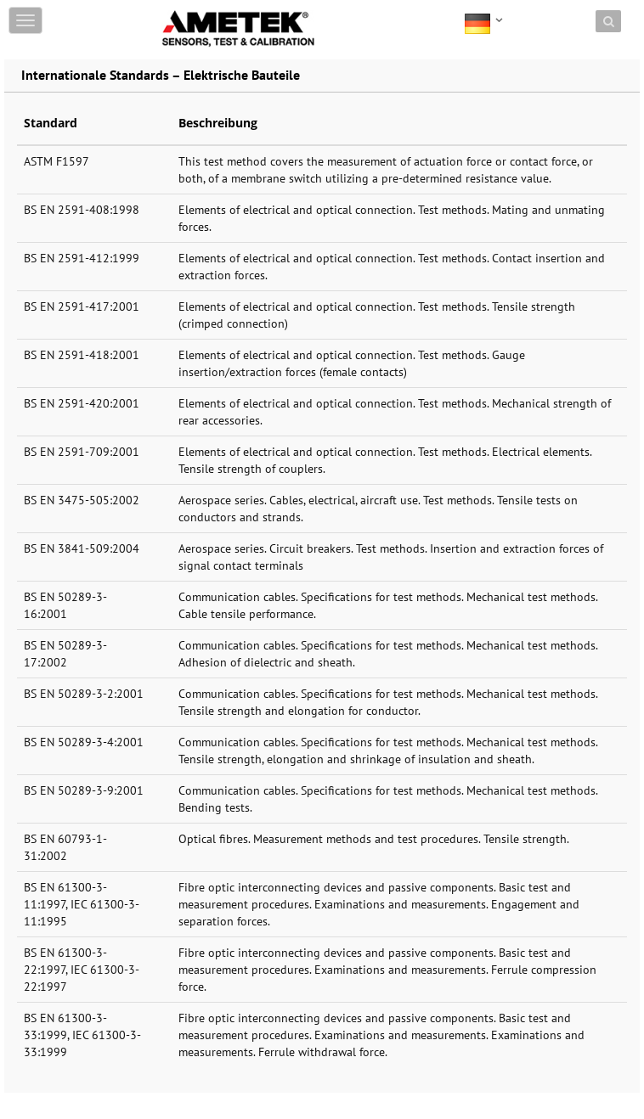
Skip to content (200, 10)
